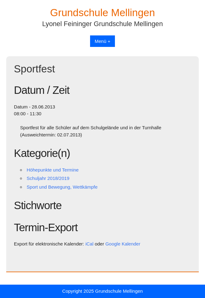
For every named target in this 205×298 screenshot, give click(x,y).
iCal (89, 243)
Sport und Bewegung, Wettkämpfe (62, 187)
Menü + (102, 41)
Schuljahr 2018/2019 (48, 178)
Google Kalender (122, 243)
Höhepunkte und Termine (53, 169)
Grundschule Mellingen (102, 12)
